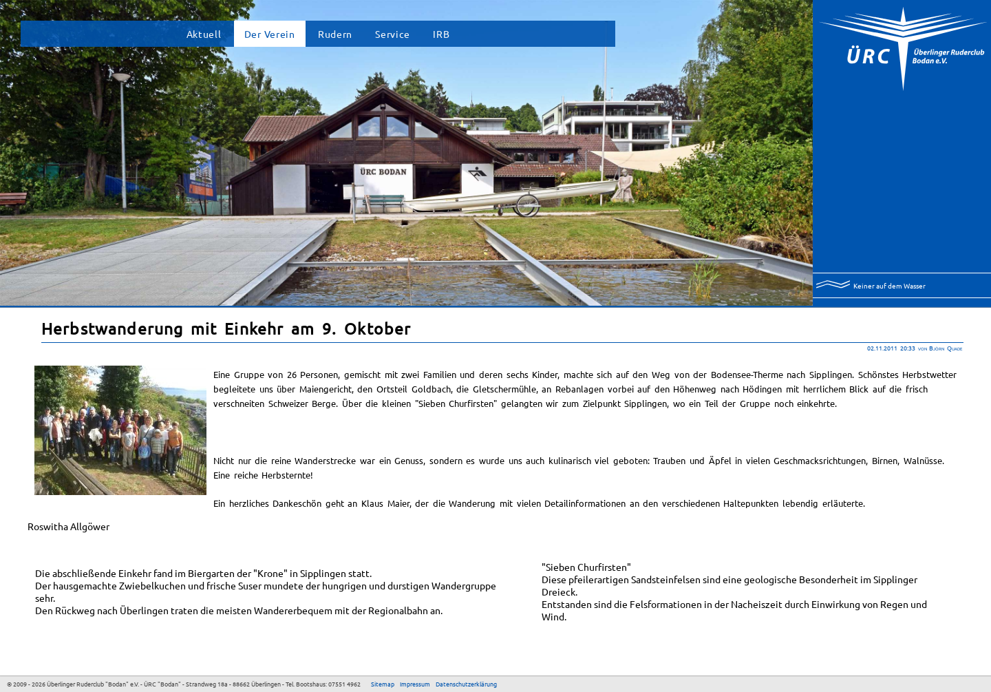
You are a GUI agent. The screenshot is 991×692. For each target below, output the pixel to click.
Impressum (415, 684)
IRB (441, 34)
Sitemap (382, 684)
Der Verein (269, 34)
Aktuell (204, 34)
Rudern (335, 34)
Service (392, 34)
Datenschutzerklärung (466, 684)
